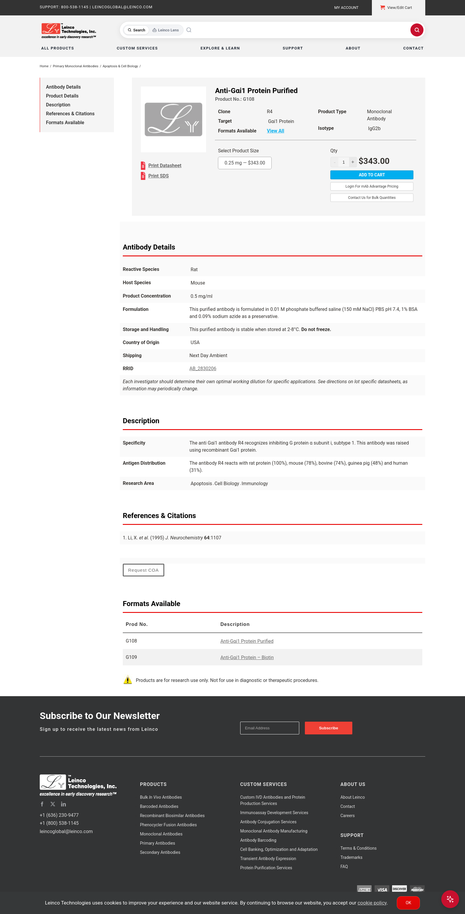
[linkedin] (63, 804)
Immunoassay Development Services (274, 812)
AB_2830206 (202, 368)
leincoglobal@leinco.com (66, 831)
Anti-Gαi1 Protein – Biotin (247, 657)
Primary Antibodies (157, 843)
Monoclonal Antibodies (161, 834)
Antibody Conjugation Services (268, 821)
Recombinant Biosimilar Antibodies (172, 815)
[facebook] (42, 804)
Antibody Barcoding (258, 840)
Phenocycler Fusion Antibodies (168, 824)
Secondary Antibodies (160, 852)
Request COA (143, 570)
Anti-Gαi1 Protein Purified (246, 641)
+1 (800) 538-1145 (59, 823)
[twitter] (52, 804)
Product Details (62, 96)
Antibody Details (63, 87)
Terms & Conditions (358, 848)
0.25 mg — (244, 163)
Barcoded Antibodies (159, 806)
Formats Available (65, 122)
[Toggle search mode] (153, 30)
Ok (408, 902)
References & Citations (70, 113)
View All (275, 131)
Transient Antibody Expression (268, 858)
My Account (346, 7)
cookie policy (372, 903)
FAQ (344, 866)
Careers (347, 815)
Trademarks (351, 857)
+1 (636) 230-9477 (59, 815)
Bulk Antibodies (161, 797)
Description (58, 105)
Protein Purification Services (266, 867)
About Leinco (352, 797)
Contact (347, 806)
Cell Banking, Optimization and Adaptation (279, 849)
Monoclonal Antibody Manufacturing (274, 831)
